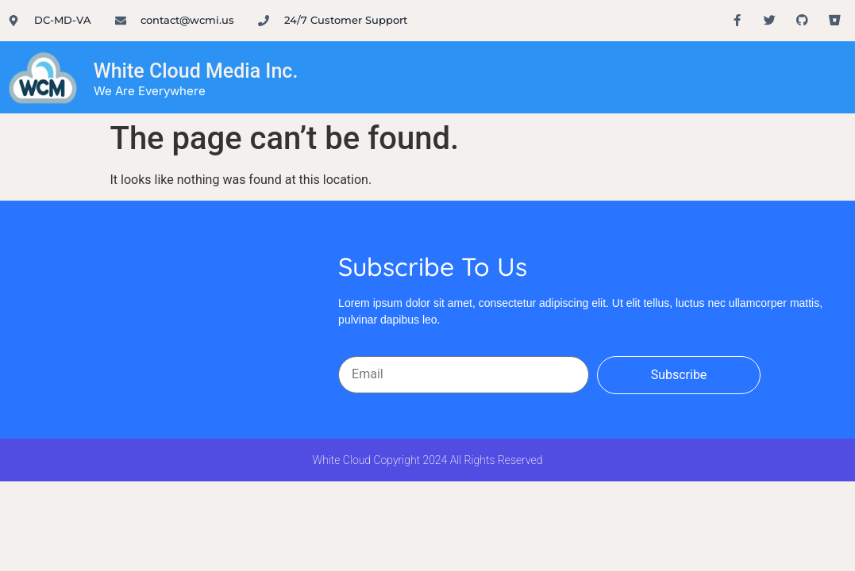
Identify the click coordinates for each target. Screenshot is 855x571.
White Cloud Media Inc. (196, 70)
